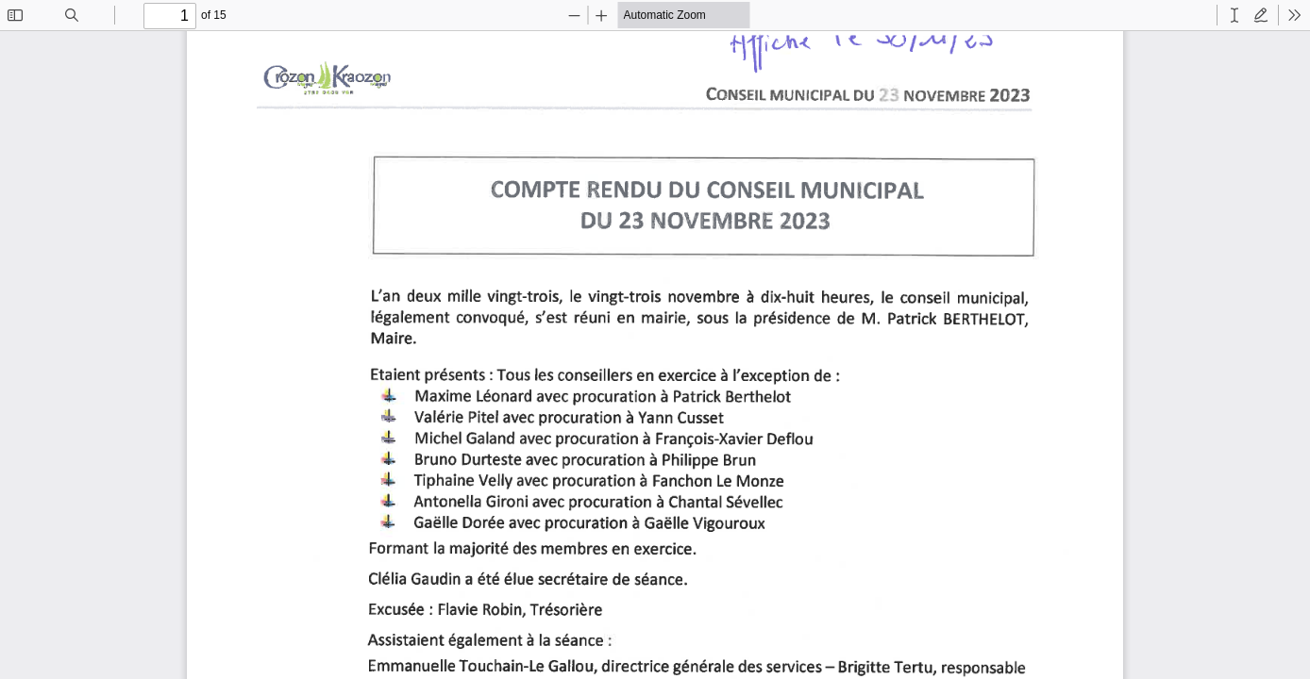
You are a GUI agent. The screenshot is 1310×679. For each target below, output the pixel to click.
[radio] (1234, 15)
